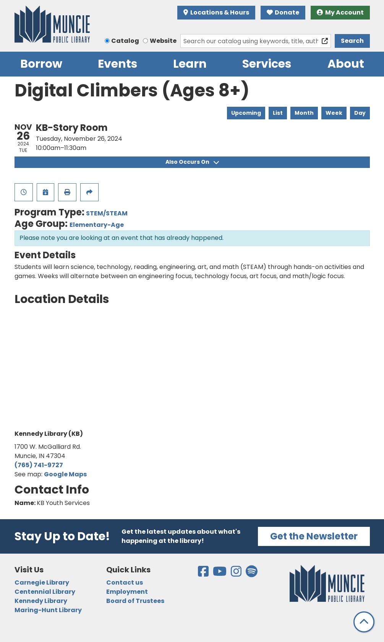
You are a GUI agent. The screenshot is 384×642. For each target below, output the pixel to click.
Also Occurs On (192, 162)
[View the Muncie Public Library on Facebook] (204, 573)
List (278, 113)
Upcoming (246, 113)
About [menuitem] (345, 64)
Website (163, 40)
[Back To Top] (363, 621)
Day (360, 113)
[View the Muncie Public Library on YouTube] (220, 573)
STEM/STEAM (107, 213)
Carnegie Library (42, 582)
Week (334, 113)
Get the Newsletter (314, 536)
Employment (127, 591)
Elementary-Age (97, 224)
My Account (340, 12)
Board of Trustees (135, 600)
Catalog (125, 40)
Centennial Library (45, 591)
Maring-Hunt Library (48, 610)
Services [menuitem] (267, 64)
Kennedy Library (41, 600)
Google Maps (65, 474)
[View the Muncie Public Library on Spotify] (252, 573)
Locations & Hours (216, 12)
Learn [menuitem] (190, 64)
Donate (283, 12)
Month (304, 113)
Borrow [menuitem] (41, 64)
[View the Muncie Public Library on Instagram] (237, 573)
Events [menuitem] (118, 64)
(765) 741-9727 (39, 465)
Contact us (124, 582)
